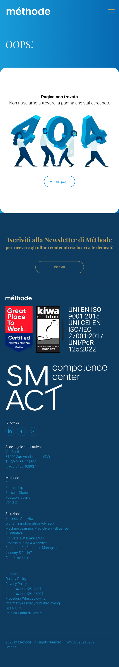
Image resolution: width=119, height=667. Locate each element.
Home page (59, 181)
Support (11, 574)
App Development (19, 558)
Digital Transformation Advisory (29, 523)
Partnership (14, 488)
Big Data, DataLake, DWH (24, 538)
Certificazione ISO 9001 (23, 589)
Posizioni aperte (17, 497)
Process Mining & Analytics (26, 543)
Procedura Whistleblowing (25, 598)
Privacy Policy (16, 584)
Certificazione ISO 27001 (24, 594)
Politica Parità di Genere (23, 613)
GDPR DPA (13, 608)
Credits (10, 647)
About (10, 483)
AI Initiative (13, 533)
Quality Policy (16, 579)
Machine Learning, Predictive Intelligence (36, 528)
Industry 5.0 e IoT (18, 553)
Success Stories (17, 493)
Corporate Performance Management (33, 548)
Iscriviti (59, 267)
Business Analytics (19, 519)
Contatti (11, 502)
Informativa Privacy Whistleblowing (32, 603)
